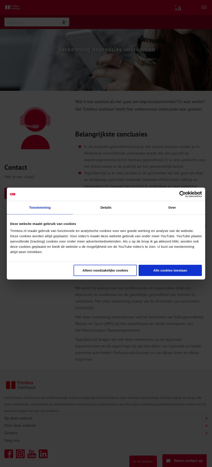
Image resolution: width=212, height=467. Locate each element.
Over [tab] (172, 207)
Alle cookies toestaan (170, 270)
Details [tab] (106, 207)
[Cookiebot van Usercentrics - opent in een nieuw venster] (182, 194)
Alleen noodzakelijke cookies (105, 270)
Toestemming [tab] (40, 207)
